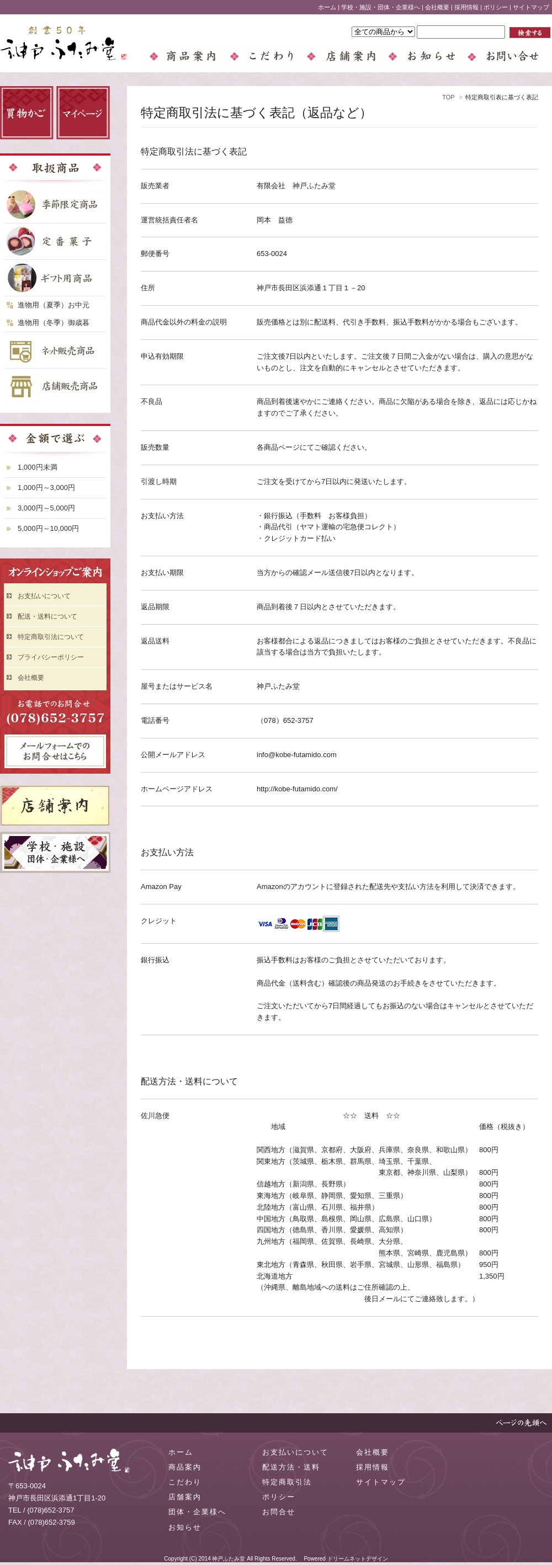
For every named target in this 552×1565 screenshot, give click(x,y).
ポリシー (496, 7)
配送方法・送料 (291, 1467)
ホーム (327, 7)
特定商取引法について (51, 637)
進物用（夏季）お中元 (53, 305)
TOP (448, 97)
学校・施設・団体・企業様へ (380, 7)
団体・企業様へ (197, 1512)
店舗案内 (184, 1497)
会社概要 (437, 7)
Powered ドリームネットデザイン (346, 1559)
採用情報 (466, 7)
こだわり (184, 1482)
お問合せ (278, 1512)
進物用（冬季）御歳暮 (53, 322)
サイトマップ (531, 7)
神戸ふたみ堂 (228, 1559)
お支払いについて (44, 596)
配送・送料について (47, 616)
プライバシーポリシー (51, 657)
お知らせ (184, 1527)
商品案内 (184, 1467)
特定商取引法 (287, 1482)
